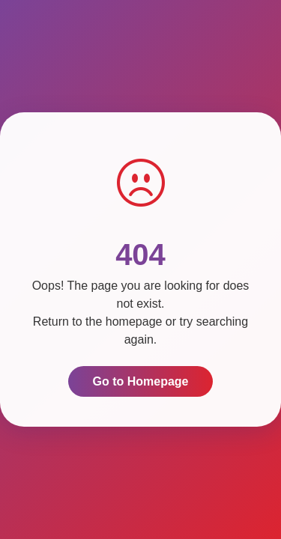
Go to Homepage (140, 381)
